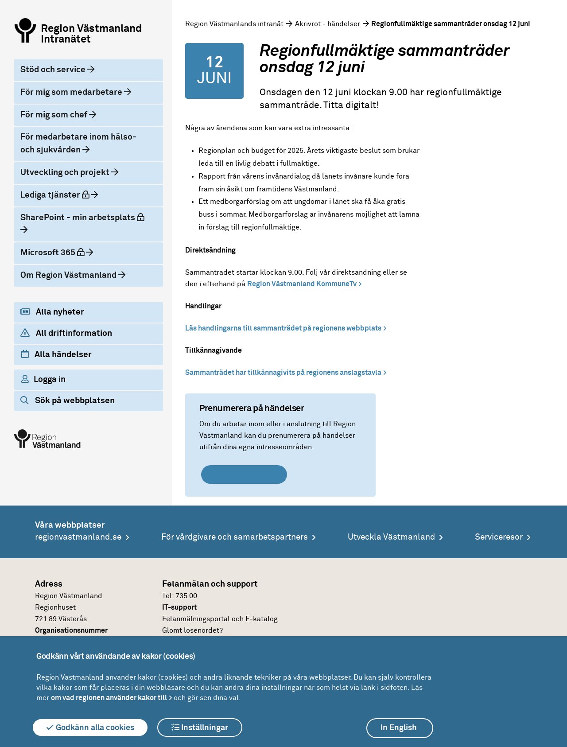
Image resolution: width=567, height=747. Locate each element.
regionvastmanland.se (78, 537)
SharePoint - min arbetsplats (84, 217)
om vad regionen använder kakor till (109, 697)
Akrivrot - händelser (327, 23)
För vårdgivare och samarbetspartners (234, 537)
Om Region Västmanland (69, 275)
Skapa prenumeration (244, 474)
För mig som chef (54, 115)
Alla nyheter (52, 311)
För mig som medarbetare (72, 92)
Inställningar (199, 727)
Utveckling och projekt (65, 172)
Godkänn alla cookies (90, 727)
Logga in (43, 379)
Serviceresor (499, 537)
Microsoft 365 (59, 252)
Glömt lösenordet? (192, 630)
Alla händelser (56, 354)
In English (399, 728)
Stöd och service (53, 70)
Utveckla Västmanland (391, 537)
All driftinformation (66, 333)
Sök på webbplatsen (67, 400)
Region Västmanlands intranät (234, 23)
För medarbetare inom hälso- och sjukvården (78, 143)
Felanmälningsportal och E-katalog (220, 618)
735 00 (186, 595)
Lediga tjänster (62, 194)
